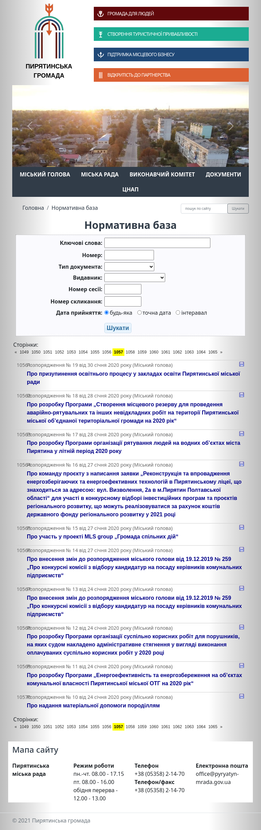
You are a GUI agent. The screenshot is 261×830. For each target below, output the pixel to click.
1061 (165, 352)
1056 (106, 352)
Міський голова (45, 174)
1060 (153, 352)
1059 (142, 352)
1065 (213, 352)
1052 (59, 352)
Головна (33, 208)
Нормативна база (75, 208)
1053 (71, 352)
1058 (130, 352)
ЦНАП (130, 189)
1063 (189, 352)
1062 (177, 352)
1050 (35, 352)
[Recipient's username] (204, 209)
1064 (201, 352)
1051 (47, 352)
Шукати (238, 208)
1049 (24, 352)
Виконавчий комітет (162, 174)
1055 (95, 352)
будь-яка (118, 312)
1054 (83, 352)
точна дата (154, 312)
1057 (118, 352)
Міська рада (100, 174)
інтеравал (191, 312)
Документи (223, 174)
